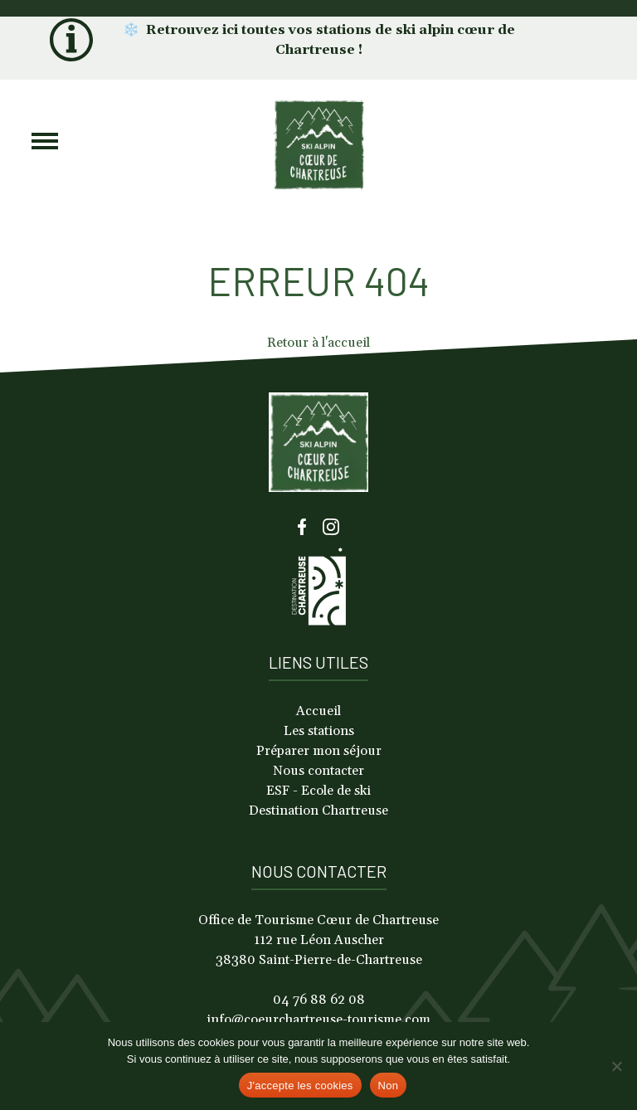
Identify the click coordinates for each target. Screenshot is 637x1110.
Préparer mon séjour (319, 750)
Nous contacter (318, 770)
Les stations (319, 731)
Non (388, 1085)
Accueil (318, 711)
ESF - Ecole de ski (318, 790)
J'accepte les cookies (300, 1085)
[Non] (616, 1066)
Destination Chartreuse (318, 810)
